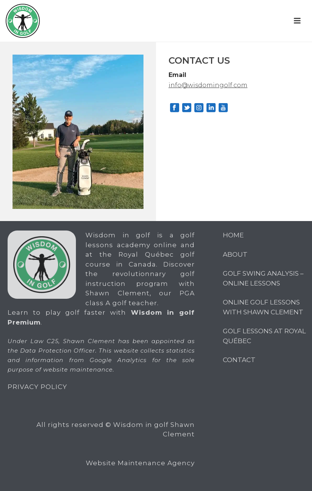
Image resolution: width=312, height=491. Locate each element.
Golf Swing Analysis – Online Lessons (263, 278)
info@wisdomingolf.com (208, 85)
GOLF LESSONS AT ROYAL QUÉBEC (264, 336)
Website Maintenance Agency (140, 463)
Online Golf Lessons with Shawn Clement (263, 307)
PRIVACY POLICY (37, 387)
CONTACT (239, 360)
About (235, 254)
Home (233, 235)
